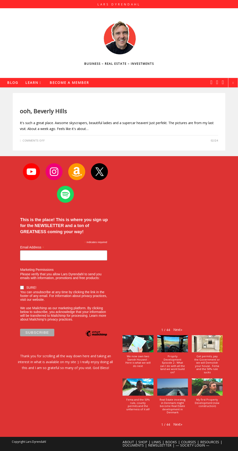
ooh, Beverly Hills (43, 111)
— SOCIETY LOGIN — (192, 445)
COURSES (188, 442)
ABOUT (128, 442)
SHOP (142, 442)
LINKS (156, 442)
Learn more (97, 315)
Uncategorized (32, 103)
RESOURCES (209, 442)
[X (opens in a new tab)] (211, 82)
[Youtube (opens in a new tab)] (223, 82)
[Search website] (233, 82)
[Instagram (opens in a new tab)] (217, 82)
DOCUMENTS (133, 445)
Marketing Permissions (37, 270)
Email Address (32, 247)
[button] (178, 330)
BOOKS (171, 442)
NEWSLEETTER (159, 445)
